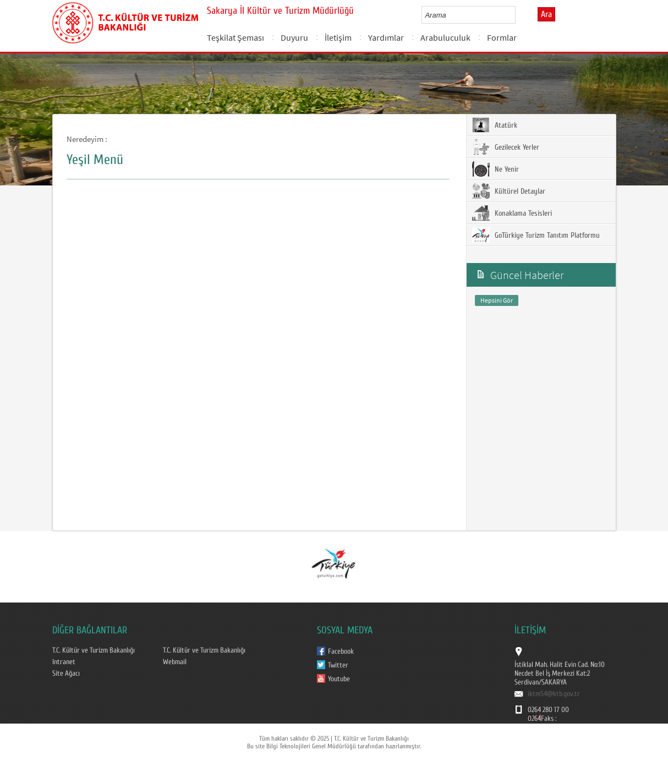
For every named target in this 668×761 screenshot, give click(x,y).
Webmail (175, 662)
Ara (546, 14)
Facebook (341, 651)
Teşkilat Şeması (235, 37)
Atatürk (494, 125)
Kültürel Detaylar (508, 191)
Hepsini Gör (496, 300)
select (518, 15)
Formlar (502, 37)
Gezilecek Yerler (505, 147)
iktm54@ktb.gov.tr (554, 693)
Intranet (63, 662)
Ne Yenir (495, 169)
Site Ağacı (66, 673)
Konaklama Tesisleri (512, 213)
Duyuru (294, 37)
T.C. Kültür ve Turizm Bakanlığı (93, 650)
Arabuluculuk (445, 37)
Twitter (338, 665)
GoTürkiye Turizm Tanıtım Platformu (536, 235)
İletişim (338, 37)
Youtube (339, 679)
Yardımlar (386, 37)
